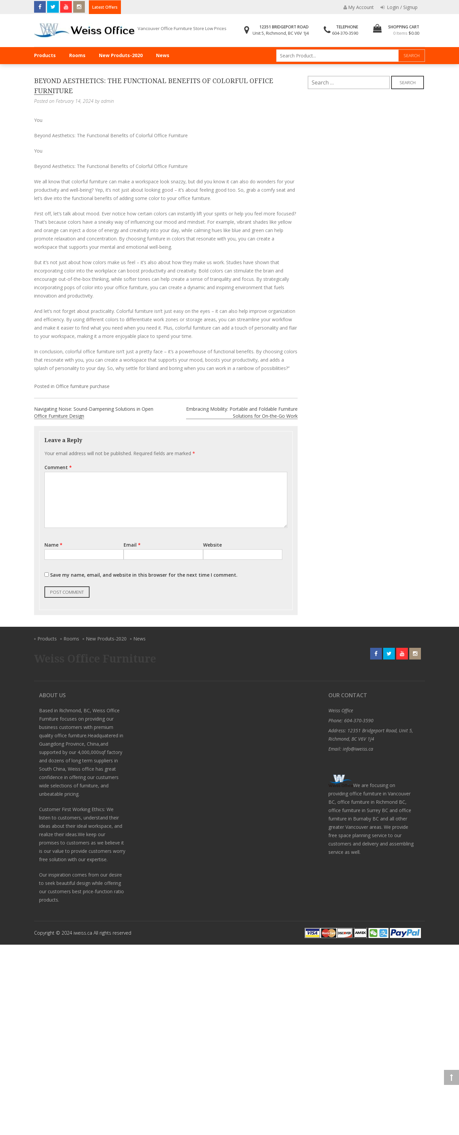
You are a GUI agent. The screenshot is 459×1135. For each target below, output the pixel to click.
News (162, 55)
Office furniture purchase (83, 386)
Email (132, 545)
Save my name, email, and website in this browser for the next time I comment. (144, 575)
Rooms (77, 55)
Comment (58, 467)
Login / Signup (399, 7)
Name (53, 545)
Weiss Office (340, 710)
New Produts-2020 (121, 55)
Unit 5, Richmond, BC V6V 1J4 (281, 33)
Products (45, 55)
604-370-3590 (345, 33)
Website (212, 545)
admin (107, 101)
